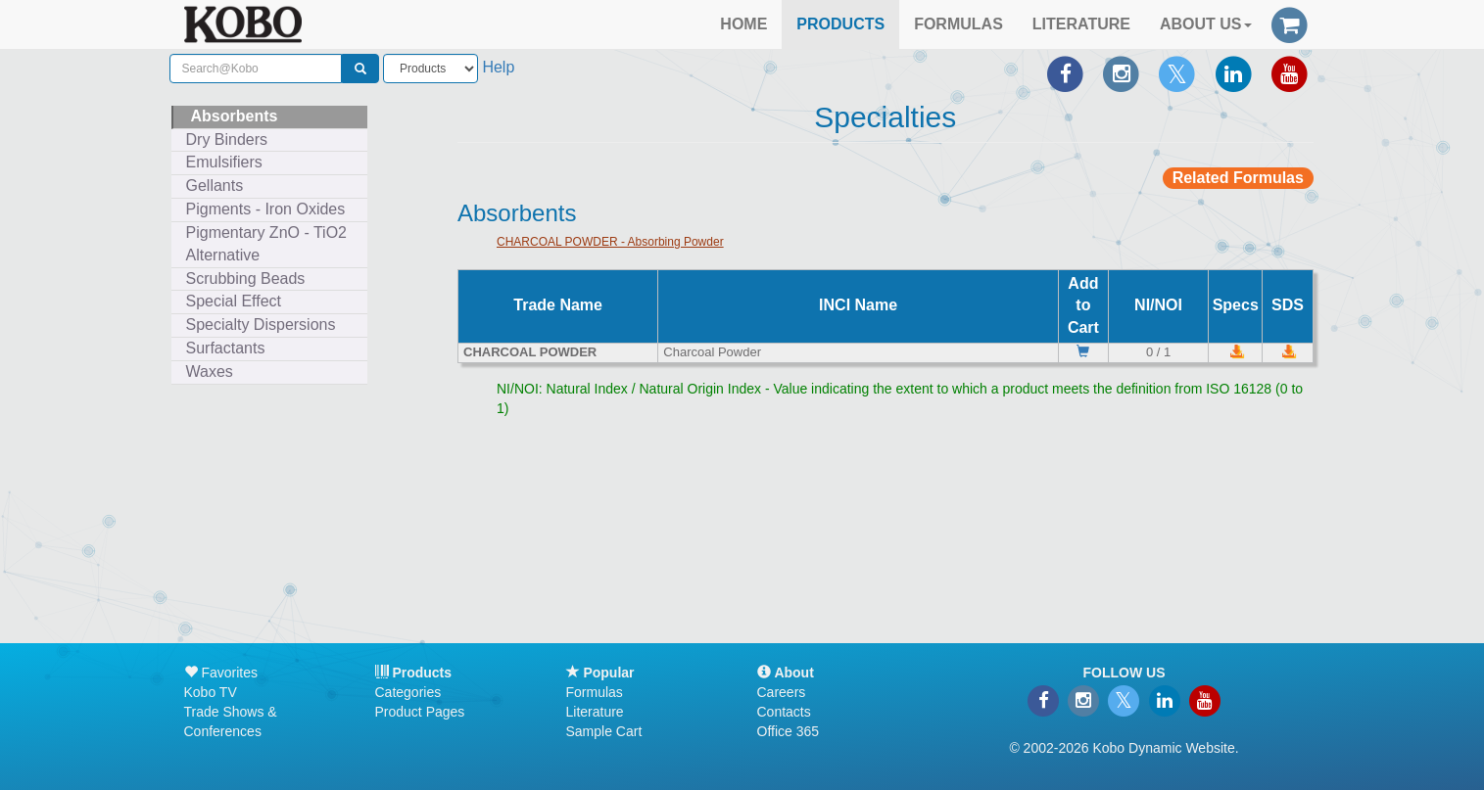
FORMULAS (958, 24)
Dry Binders (227, 139)
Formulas (594, 692)
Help (498, 67)
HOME (743, 24)
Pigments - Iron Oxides (266, 209)
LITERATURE (1081, 24)
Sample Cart (604, 731)
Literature (595, 712)
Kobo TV (210, 692)
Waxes (209, 371)
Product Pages (420, 712)
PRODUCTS (840, 24)
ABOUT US (1206, 24)
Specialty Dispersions (261, 324)
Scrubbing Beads (246, 278)
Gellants (215, 185)
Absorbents (234, 116)
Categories (408, 692)
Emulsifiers (224, 162)
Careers (781, 692)
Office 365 (788, 731)
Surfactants (225, 348)
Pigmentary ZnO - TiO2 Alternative (267, 243)
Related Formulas (1238, 177)
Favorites (221, 672)
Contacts (784, 712)
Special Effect (234, 301)
